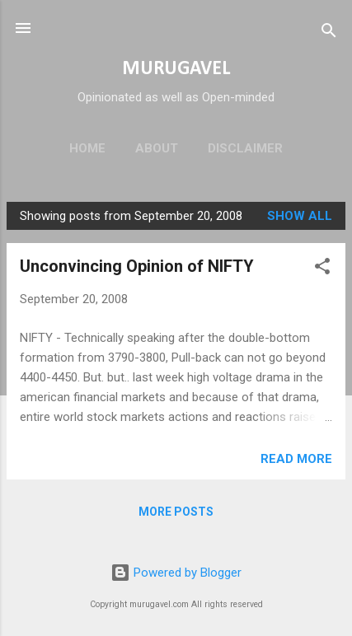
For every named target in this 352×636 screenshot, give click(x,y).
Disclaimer (245, 148)
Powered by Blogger (176, 572)
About (156, 148)
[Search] (329, 33)
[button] (322, 269)
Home (87, 148)
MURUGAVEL (176, 69)
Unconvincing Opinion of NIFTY (137, 266)
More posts (176, 511)
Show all (299, 215)
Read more (296, 458)
